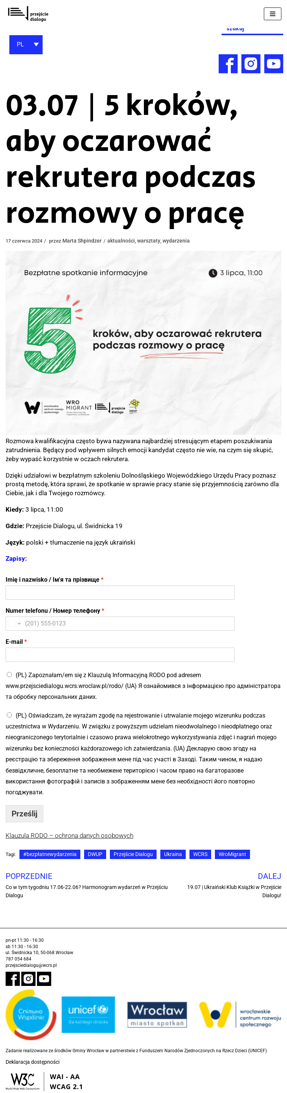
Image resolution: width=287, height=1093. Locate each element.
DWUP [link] (96, 854)
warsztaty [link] (152, 241)
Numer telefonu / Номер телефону (55, 610)
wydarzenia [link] (179, 241)
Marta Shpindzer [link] (85, 241)
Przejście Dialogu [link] (134, 854)
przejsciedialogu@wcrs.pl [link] (31, 965)
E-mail (16, 641)
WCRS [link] (201, 854)
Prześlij (24, 813)
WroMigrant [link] (233, 854)
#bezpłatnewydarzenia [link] (50, 854)
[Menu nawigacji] (272, 13)
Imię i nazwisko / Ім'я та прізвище (55, 579)
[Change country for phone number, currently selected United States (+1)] (14, 623)
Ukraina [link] (174, 854)
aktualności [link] (125, 241)
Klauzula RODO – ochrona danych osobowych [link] (69, 835)
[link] (28, 14)
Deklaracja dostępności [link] (32, 1062)
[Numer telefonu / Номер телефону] (88, 623)
